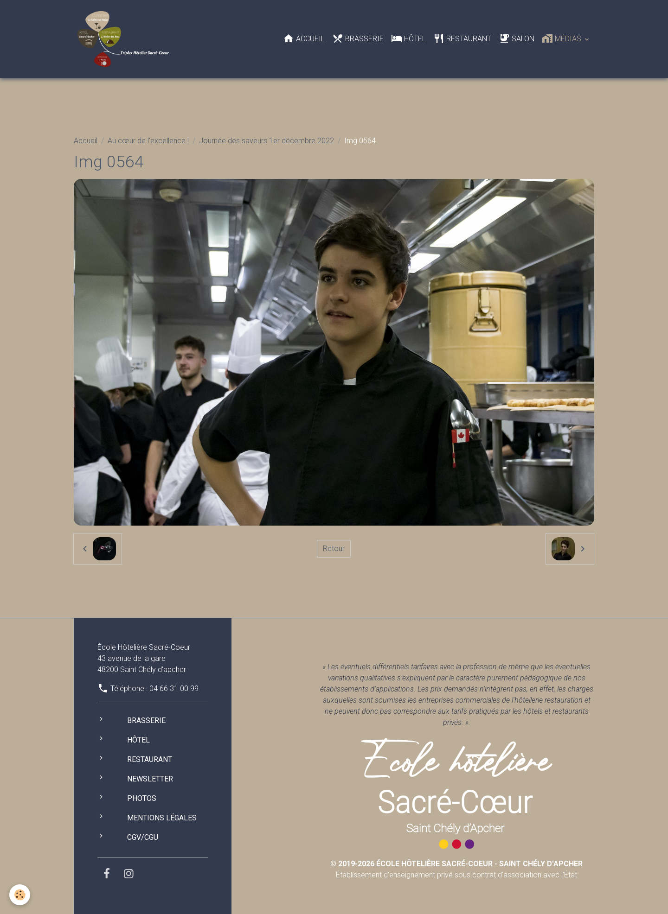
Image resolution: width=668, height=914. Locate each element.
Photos (141, 798)
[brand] (125, 39)
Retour (334, 548)
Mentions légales (162, 817)
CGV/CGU (142, 837)
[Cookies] (19, 894)
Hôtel (408, 38)
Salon (516, 38)
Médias (562, 38)
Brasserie (358, 38)
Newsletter (150, 778)
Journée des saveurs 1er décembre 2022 (266, 140)
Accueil (304, 38)
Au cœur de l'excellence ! (148, 140)
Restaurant (462, 38)
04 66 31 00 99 (174, 688)
